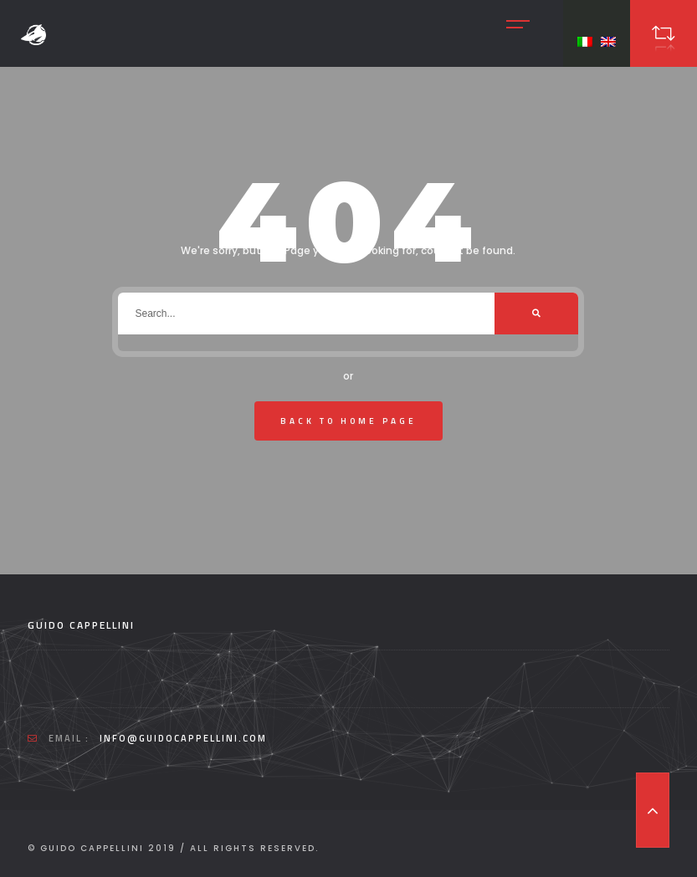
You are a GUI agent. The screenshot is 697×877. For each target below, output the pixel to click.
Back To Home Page (348, 421)
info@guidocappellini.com (183, 738)
